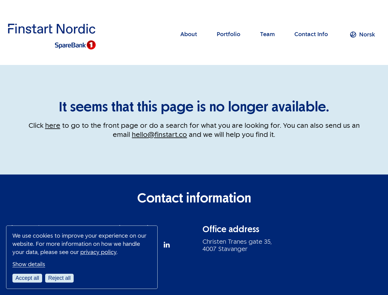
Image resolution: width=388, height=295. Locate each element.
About (188, 34)
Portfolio (228, 34)
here (52, 125)
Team (267, 34)
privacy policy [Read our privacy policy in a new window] (98, 252)
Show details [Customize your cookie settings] (28, 264)
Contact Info (311, 34)
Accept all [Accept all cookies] (27, 278)
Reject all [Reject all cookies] (59, 278)
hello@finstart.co (159, 135)
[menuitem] (367, 35)
